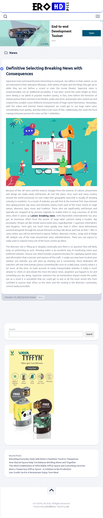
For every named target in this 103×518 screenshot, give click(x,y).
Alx (67, 506)
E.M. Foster (30, 297)
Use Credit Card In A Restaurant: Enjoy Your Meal (33, 472)
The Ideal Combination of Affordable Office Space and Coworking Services (47, 466)
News (40, 297)
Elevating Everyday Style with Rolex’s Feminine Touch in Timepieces (43, 459)
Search (12, 329)
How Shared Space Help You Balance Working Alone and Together (42, 462)
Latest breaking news (43, 215)
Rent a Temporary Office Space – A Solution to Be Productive (40, 469)
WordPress (50, 506)
